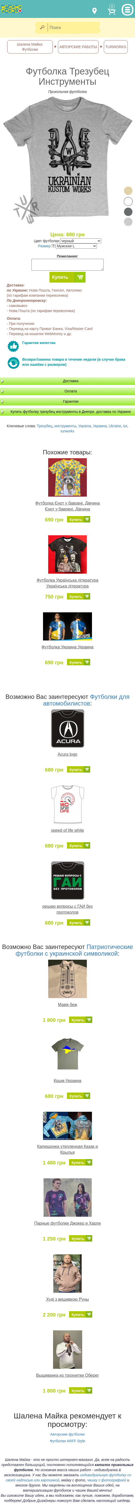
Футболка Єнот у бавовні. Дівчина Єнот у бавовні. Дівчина (67, 506)
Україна (84, 426)
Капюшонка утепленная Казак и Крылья (67, 1149)
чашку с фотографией (106, 1480)
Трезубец (44, 426)
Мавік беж (67, 1004)
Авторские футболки (67, 1434)
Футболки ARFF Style (67, 1441)
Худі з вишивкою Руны (67, 1299)
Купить (60, 277)
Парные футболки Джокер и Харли (67, 1223)
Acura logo (68, 754)
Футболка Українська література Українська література (67, 583)
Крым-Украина (67, 1080)
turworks (67, 431)
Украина (100, 426)
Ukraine (115, 426)
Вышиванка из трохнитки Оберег (67, 1375)
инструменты (65, 426)
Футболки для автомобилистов (86, 700)
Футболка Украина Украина (67, 647)
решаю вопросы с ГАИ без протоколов (67, 909)
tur (125, 426)
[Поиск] (75, 28)
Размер (46, 246)
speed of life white (67, 830)
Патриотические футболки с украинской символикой (74, 950)
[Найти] (42, 28)
